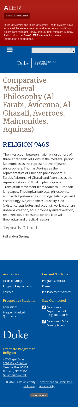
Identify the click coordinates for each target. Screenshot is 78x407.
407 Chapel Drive (13, 359)
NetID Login (39, 395)
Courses (8, 292)
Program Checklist (53, 281)
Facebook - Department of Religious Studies (57, 311)
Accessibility (47, 386)
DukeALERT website (35, 35)
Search (72, 50)
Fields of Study (12, 281)
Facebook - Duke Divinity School (57, 323)
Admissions (10, 307)
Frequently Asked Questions (14, 314)
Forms (46, 286)
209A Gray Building (15, 363)
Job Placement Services (57, 292)
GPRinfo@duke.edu (15, 375)
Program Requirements (18, 286)
